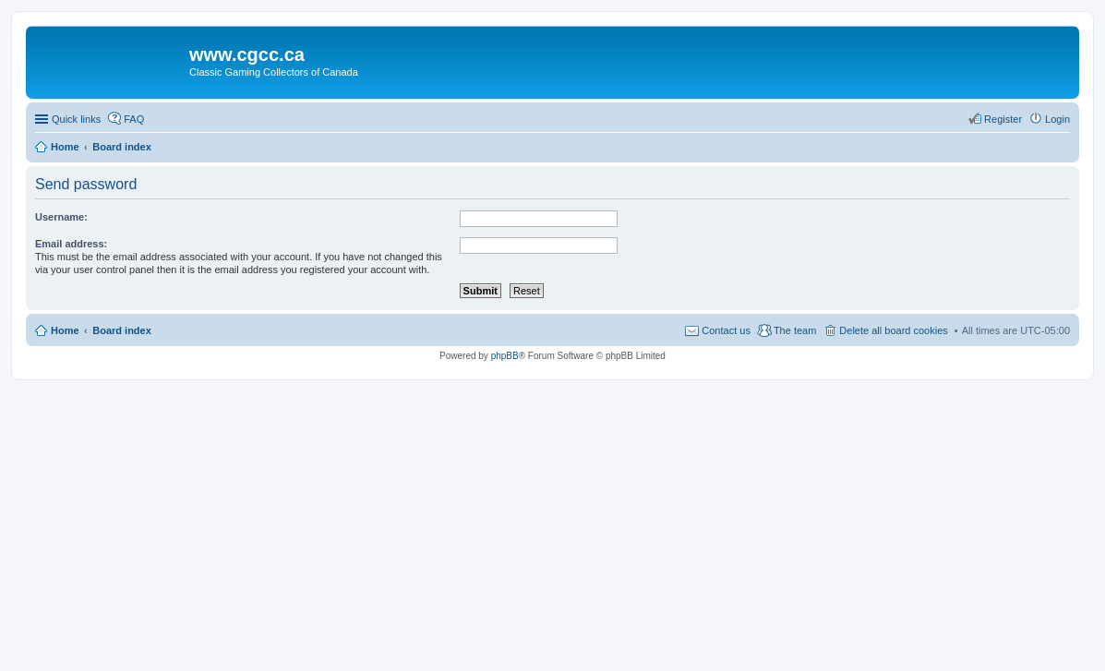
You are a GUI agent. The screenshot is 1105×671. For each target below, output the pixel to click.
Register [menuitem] (1003, 119)
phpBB (505, 356)
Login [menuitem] (1057, 119)
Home (65, 330)
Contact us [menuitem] (726, 330)
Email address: (71, 243)
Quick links (76, 119)
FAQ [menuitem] (134, 119)
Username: (61, 216)
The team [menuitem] (795, 330)
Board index (121, 330)
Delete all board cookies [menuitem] (893, 330)
